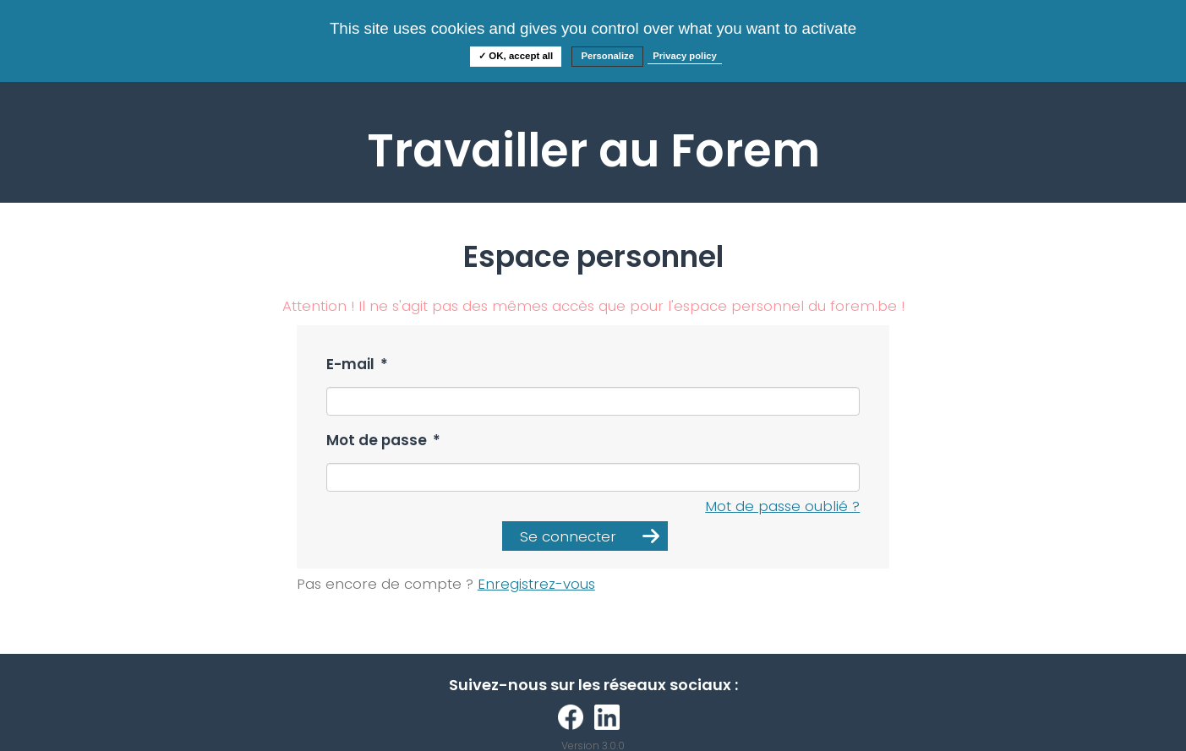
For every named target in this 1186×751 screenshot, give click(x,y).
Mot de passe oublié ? (782, 506)
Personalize (607, 56)
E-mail (357, 364)
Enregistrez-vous (536, 584)
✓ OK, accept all (515, 56)
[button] (585, 536)
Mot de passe (383, 440)
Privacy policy (685, 56)
